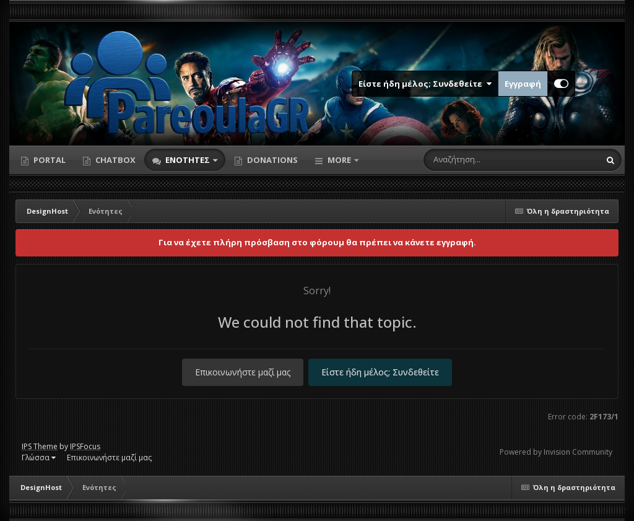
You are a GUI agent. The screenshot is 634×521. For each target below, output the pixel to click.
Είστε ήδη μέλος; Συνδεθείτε (425, 83)
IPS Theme (40, 446)
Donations (271, 159)
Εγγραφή (523, 83)
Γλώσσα (39, 457)
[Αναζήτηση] (485, 160)
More (339, 159)
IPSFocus (85, 446)
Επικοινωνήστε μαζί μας (242, 372)
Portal (49, 159)
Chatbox (114, 159)
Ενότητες (187, 159)
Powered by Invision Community (556, 452)
